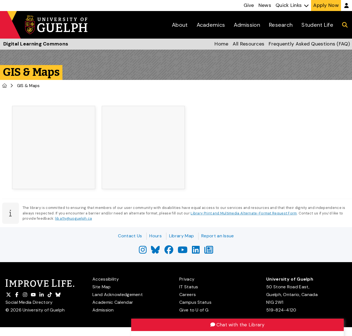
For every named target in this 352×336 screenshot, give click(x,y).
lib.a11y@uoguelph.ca (73, 218)
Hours (155, 236)
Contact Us (130, 236)
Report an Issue (217, 236)
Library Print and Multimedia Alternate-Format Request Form (244, 213)
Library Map (181, 236)
